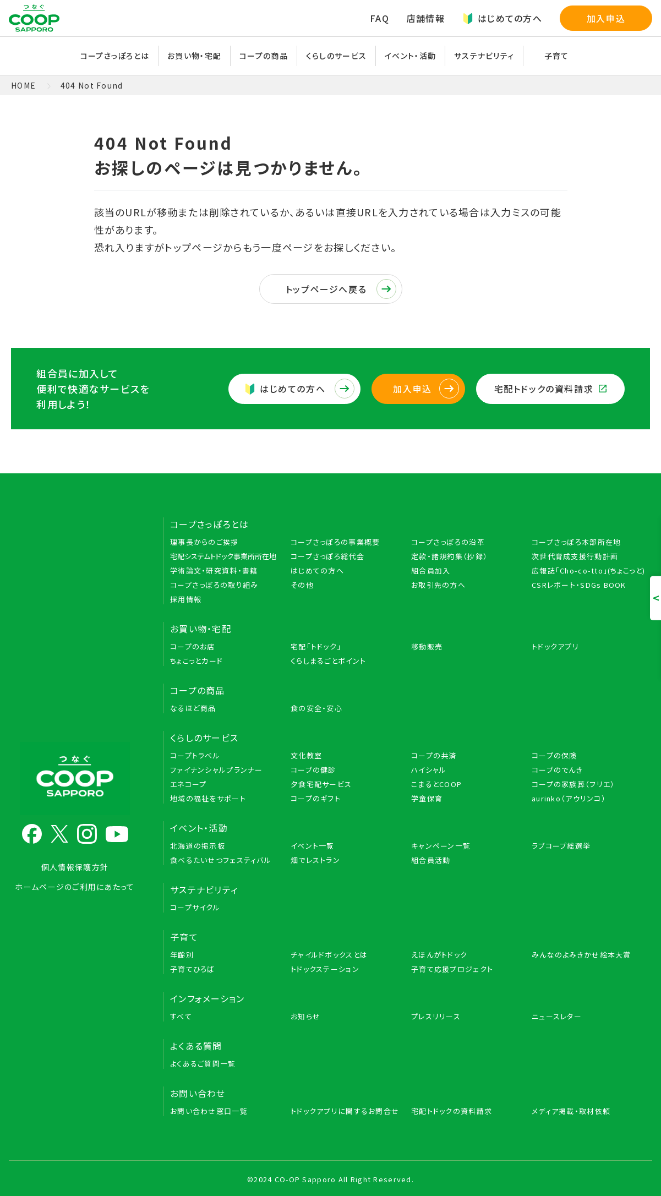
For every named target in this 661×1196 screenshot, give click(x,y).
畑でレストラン (315, 860)
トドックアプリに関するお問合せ (345, 1111)
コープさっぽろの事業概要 (335, 542)
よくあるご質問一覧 (203, 1063)
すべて (181, 1016)
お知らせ (305, 1016)
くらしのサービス (336, 55)
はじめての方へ (502, 18)
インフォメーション (207, 998)
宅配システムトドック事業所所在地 (223, 556)
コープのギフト (316, 798)
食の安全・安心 (316, 708)
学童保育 (427, 798)
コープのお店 (192, 646)
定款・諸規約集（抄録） (449, 556)
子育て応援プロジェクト (452, 969)
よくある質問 (196, 1045)
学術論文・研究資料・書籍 (214, 570)
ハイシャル (428, 769)
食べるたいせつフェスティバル (220, 860)
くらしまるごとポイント (328, 661)
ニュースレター (557, 1016)
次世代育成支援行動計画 (575, 556)
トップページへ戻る (341, 289)
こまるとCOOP (436, 784)
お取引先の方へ (438, 585)
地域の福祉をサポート (208, 798)
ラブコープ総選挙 (561, 845)
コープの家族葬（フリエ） (573, 784)
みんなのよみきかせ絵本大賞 (581, 954)
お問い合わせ (198, 1093)
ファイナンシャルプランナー (216, 769)
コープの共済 (434, 755)
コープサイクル (195, 907)
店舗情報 (426, 18)
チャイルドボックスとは (329, 954)
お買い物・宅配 (194, 55)
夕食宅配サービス (321, 784)
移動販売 (427, 646)
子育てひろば (192, 969)
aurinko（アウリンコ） (569, 798)
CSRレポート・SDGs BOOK (579, 585)
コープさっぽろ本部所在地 (576, 542)
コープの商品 (263, 55)
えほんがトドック (439, 954)
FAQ (379, 18)
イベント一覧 (313, 845)
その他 (302, 585)
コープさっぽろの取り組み (214, 585)
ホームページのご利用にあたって (74, 886)
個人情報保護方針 (74, 866)
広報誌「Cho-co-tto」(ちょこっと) (588, 570)
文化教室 (306, 755)
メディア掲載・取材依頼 (571, 1111)
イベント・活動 (410, 55)
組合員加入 (430, 570)
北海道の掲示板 (197, 845)
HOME (23, 85)
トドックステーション (325, 969)
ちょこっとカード (196, 661)
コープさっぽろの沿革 (448, 542)
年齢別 (182, 954)
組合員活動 (430, 860)
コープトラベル (195, 755)
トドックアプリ (555, 646)
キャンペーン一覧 (441, 845)
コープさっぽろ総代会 (327, 556)
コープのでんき (557, 769)
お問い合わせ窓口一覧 (209, 1111)
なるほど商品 (193, 708)
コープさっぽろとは (115, 55)
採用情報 (185, 599)
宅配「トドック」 (316, 646)
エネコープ (188, 784)
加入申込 (606, 18)
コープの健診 (313, 769)
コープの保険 (554, 755)
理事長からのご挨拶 (204, 542)
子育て (556, 55)
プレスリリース (436, 1016)
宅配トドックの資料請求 (550, 388)
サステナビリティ (484, 55)
